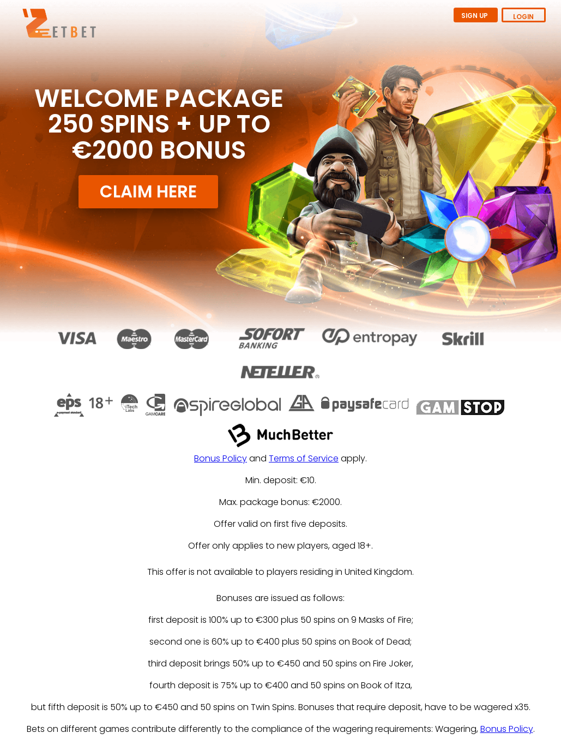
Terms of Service (304, 458)
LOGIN (523, 17)
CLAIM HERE (148, 191)
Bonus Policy (220, 458)
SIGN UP (475, 15)
